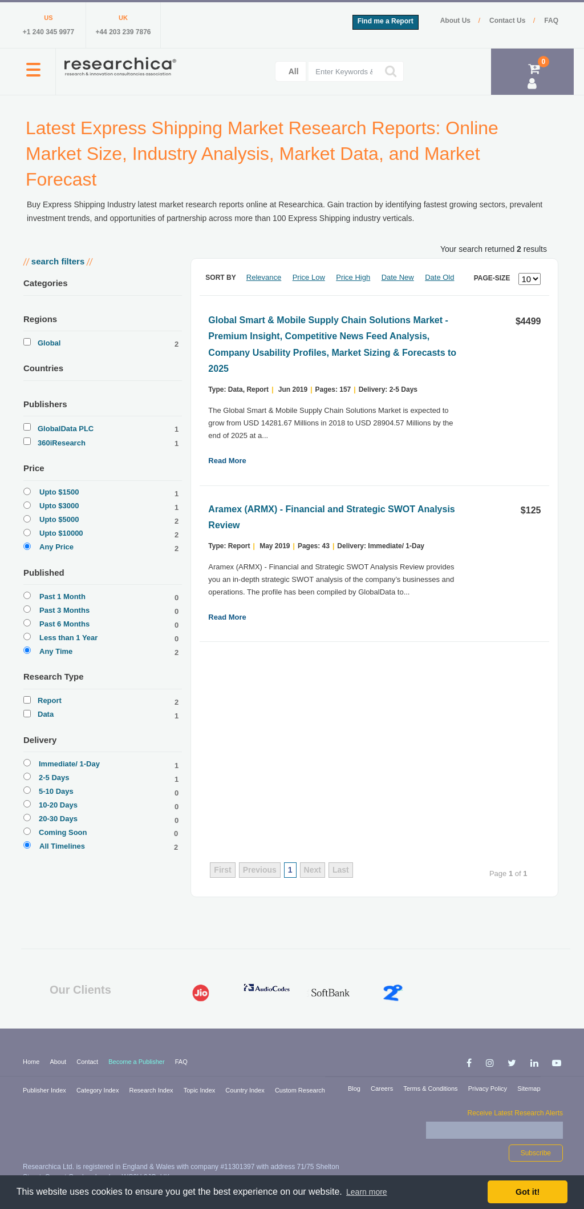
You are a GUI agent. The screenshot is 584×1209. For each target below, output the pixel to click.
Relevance (263, 277)
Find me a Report (385, 21)
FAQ (551, 21)
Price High (353, 277)
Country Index (245, 1090)
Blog (355, 1088)
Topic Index (200, 1090)
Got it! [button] (528, 1191)
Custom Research (300, 1090)
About (59, 1061)
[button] (33, 76)
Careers (383, 1088)
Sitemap (528, 1088)
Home (32, 1061)
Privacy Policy (488, 1088)
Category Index (98, 1090)
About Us (456, 21)
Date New (398, 277)
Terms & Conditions (431, 1088)
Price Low (309, 277)
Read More (227, 460)
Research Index (152, 1090)
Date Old (439, 277)
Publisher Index (45, 1090)
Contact (88, 1061)
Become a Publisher (137, 1061)
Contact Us (508, 21)
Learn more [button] (366, 1191)
